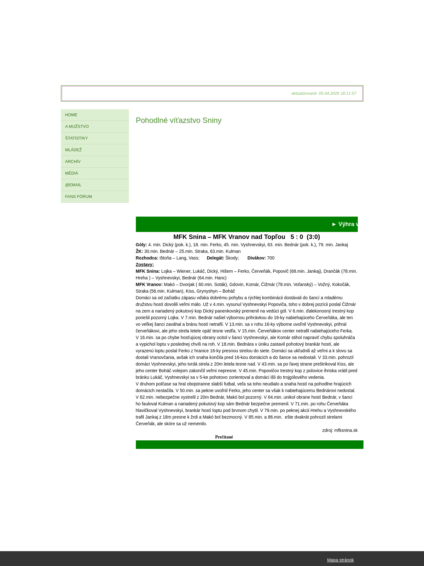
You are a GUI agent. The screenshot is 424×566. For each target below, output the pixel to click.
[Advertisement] (247, 172)
